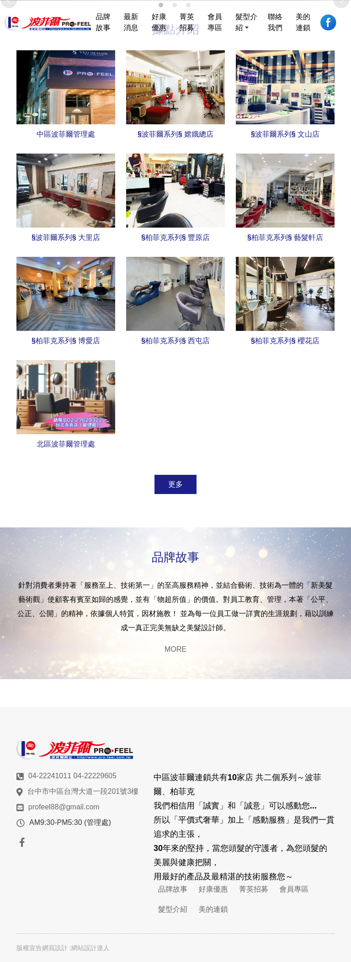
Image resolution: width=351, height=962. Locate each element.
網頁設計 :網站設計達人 (76, 947)
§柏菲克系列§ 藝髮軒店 (285, 237)
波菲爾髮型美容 (48, 22)
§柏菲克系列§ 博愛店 (66, 341)
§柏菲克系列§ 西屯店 (175, 341)
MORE (175, 649)
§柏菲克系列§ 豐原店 (175, 237)
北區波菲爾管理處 (66, 444)
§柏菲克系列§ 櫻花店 (285, 341)
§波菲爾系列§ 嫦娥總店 (175, 134)
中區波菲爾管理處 (66, 134)
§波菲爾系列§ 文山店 (285, 134)
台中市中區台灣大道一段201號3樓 (83, 791)
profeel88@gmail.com (64, 807)
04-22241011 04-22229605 (72, 776)
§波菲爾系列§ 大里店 (66, 237)
